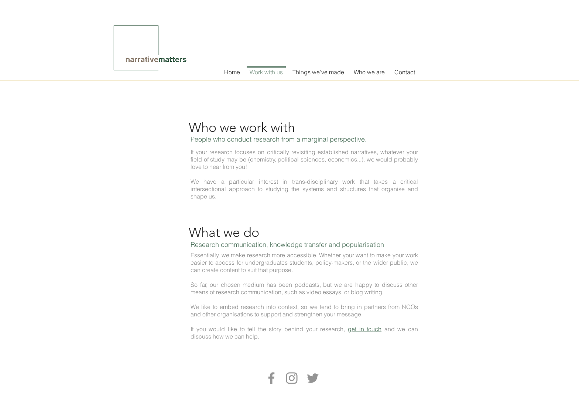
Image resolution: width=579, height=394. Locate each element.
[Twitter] (313, 378)
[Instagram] (291, 378)
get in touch (364, 329)
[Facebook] (271, 378)
